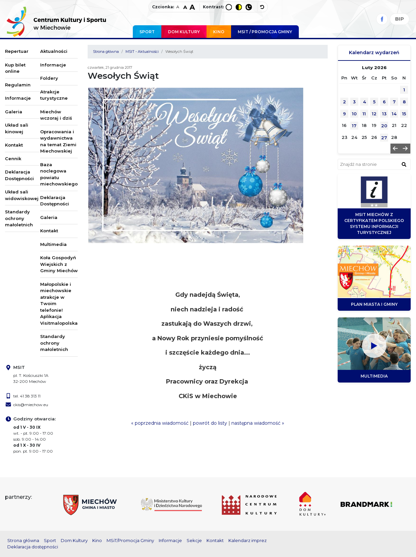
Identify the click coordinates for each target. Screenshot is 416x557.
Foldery (49, 78)
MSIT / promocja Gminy (265, 31)
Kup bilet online (15, 68)
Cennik (13, 158)
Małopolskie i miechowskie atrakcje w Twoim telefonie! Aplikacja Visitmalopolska (59, 303)
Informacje (18, 98)
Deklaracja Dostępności (19, 175)
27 (384, 137)
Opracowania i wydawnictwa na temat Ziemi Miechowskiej (58, 141)
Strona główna (106, 51)
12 (374, 113)
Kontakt (14, 145)
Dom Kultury (184, 31)
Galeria (13, 111)
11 (364, 113)
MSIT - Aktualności (142, 51)
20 (384, 125)
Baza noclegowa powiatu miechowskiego (59, 174)
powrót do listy (210, 423)
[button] (395, 149)
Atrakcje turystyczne (54, 95)
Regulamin (18, 84)
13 (384, 113)
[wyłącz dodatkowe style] (262, 7)
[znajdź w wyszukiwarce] (404, 164)
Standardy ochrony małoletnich (19, 218)
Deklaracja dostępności (32, 546)
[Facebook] (382, 19)
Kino (218, 31)
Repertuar (17, 51)
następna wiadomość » (257, 423)
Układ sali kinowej (16, 128)
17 (354, 125)
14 (394, 113)
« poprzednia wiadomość (160, 423)
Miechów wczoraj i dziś (56, 115)
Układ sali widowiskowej (22, 195)
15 (404, 113)
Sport (147, 31)
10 (354, 113)
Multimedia (53, 244)
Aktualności (53, 51)
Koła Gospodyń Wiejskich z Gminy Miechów (59, 264)
